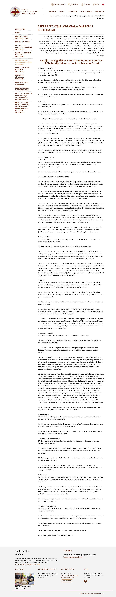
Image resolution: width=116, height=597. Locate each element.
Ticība (61, 12)
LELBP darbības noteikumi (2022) (22, 37)
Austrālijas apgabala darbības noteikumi (23, 47)
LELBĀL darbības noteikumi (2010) (22, 89)
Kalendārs (99, 12)
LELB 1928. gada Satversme (21, 84)
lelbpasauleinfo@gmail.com (72, 557)
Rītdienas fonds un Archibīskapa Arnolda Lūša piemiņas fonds (23, 96)
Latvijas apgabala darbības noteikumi (23, 55)
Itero (103, 593)
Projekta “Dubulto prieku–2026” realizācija (23, 587)
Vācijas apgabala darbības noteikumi (22, 70)
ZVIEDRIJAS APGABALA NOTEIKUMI (19, 77)
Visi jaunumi (67, 581)
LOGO (17, 33)
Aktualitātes (86, 12)
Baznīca (52, 12)
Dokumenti (20, 29)
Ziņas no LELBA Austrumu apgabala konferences (69, 576)
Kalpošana (72, 12)
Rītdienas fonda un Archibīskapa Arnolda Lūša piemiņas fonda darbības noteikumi (22, 108)
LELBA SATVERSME (22, 42)
